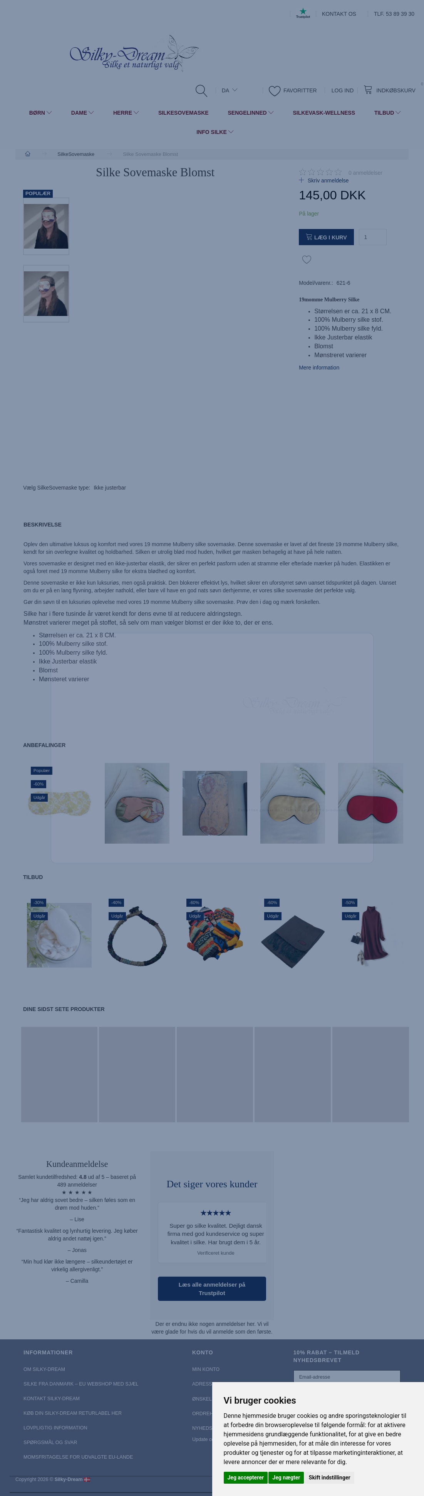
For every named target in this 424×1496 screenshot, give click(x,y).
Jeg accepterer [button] (246, 1477)
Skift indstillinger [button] (329, 1477)
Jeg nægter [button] (286, 1477)
